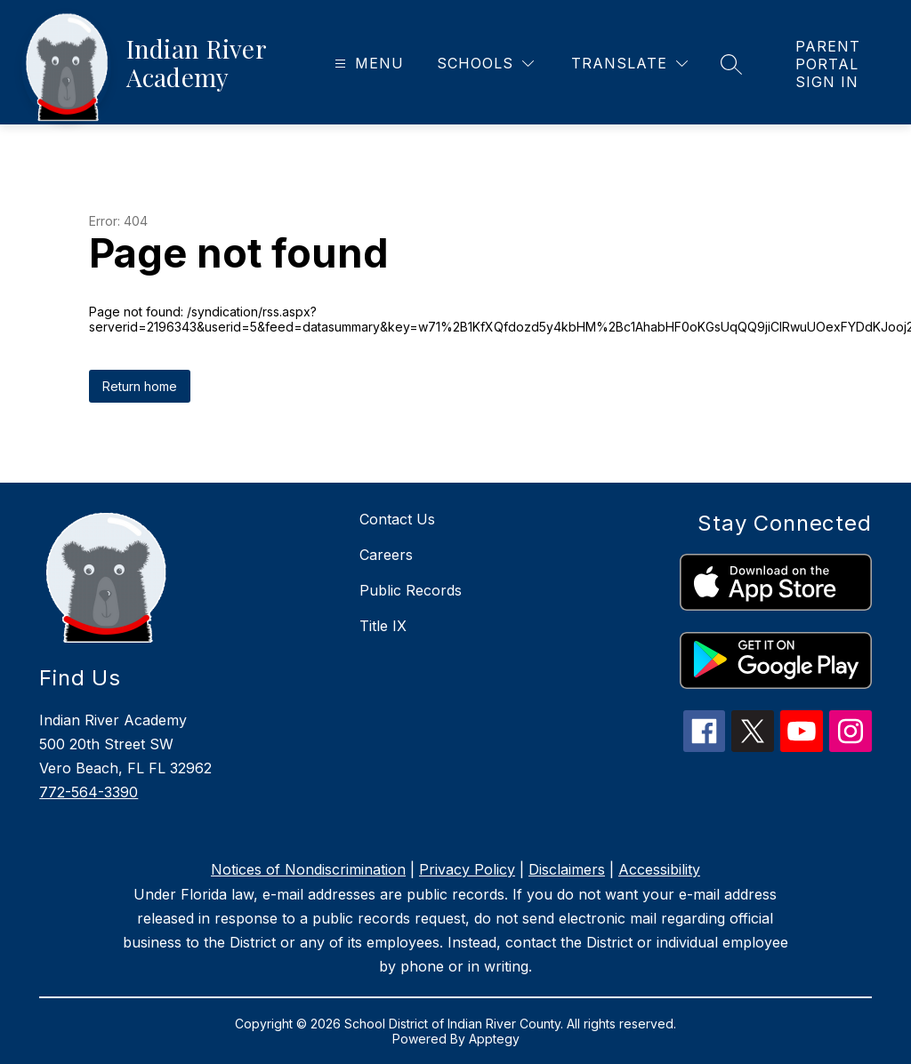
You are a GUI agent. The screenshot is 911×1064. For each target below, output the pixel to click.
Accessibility (659, 869)
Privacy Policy (467, 869)
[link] (835, 64)
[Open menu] (367, 63)
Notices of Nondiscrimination (308, 869)
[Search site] (731, 64)
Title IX (383, 626)
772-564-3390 (88, 792)
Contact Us (397, 519)
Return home (139, 386)
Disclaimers (566, 869)
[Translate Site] (629, 63)
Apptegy (494, 1038)
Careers (386, 555)
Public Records (410, 590)
